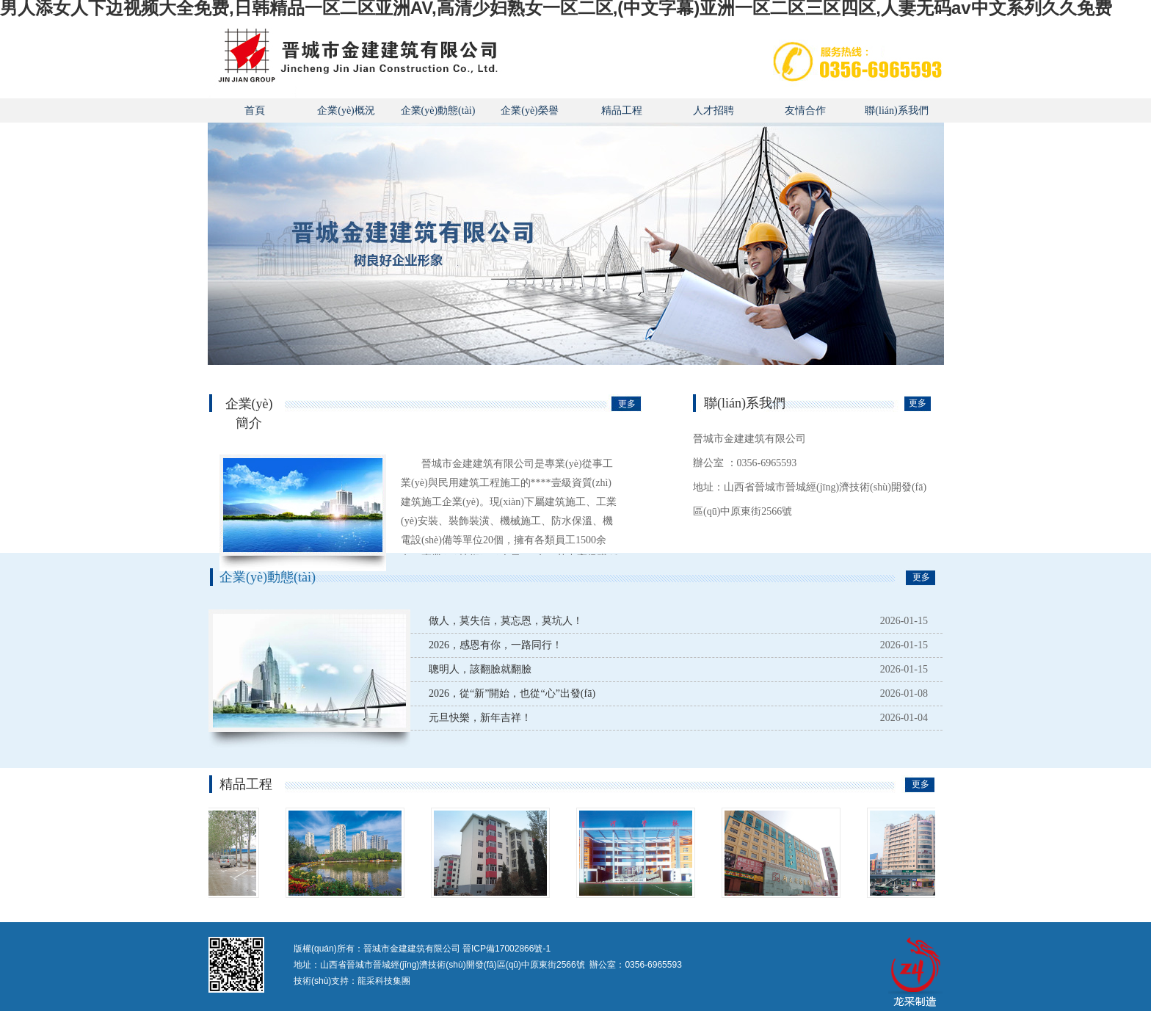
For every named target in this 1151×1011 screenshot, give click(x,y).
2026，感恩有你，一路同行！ (495, 645)
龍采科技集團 (383, 981)
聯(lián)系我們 (896, 110)
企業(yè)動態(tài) (438, 110)
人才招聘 (713, 110)
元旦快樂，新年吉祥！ (480, 717)
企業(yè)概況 (346, 110)
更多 (627, 404)
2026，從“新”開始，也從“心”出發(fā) (512, 693)
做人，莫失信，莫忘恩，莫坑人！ (506, 620)
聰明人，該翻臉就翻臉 (480, 669)
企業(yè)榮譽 (530, 110)
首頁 (254, 110)
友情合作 (805, 110)
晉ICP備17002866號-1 (506, 948)
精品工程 (621, 110)
